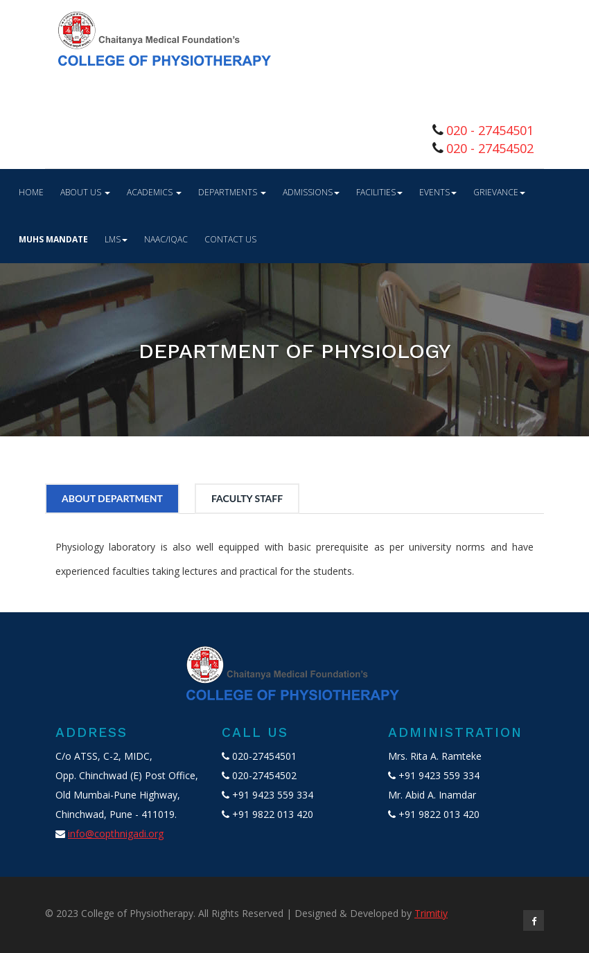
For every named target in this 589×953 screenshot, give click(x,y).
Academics (154, 192)
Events (438, 192)
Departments (232, 192)
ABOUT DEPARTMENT (112, 498)
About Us (85, 192)
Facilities (379, 192)
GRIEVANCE (499, 192)
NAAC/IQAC (166, 239)
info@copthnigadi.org (116, 833)
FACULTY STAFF (247, 498)
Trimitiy (431, 913)
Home (31, 192)
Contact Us (230, 239)
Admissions (311, 192)
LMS (116, 239)
